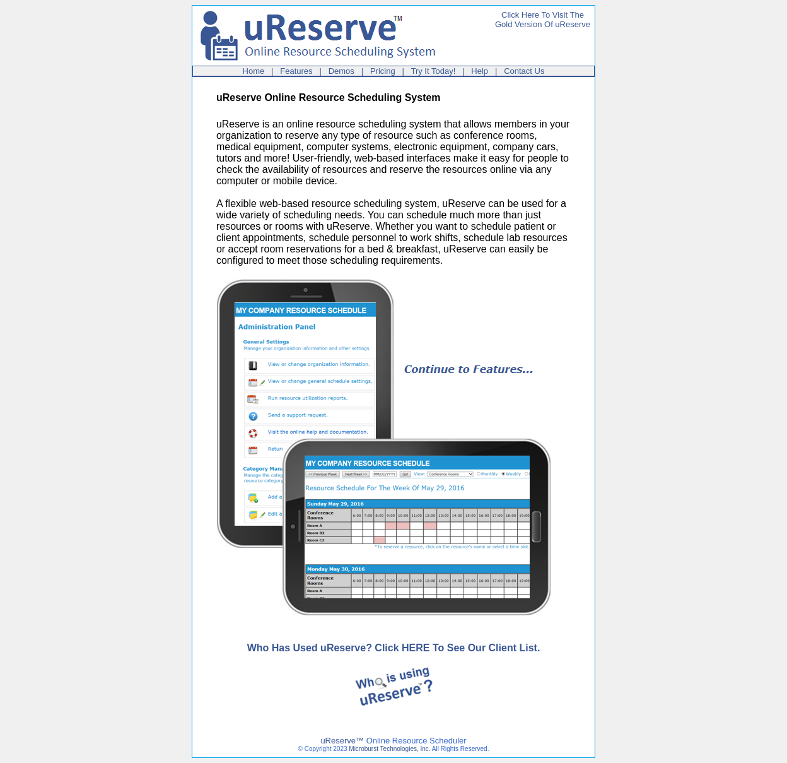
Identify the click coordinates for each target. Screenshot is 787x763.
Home (254, 71)
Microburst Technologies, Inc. (389, 748)
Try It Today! (433, 71)
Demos (341, 71)
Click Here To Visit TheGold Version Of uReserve (542, 19)
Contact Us (524, 71)
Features (296, 71)
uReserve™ (342, 740)
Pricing (382, 71)
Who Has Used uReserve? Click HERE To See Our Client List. (393, 647)
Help (479, 71)
